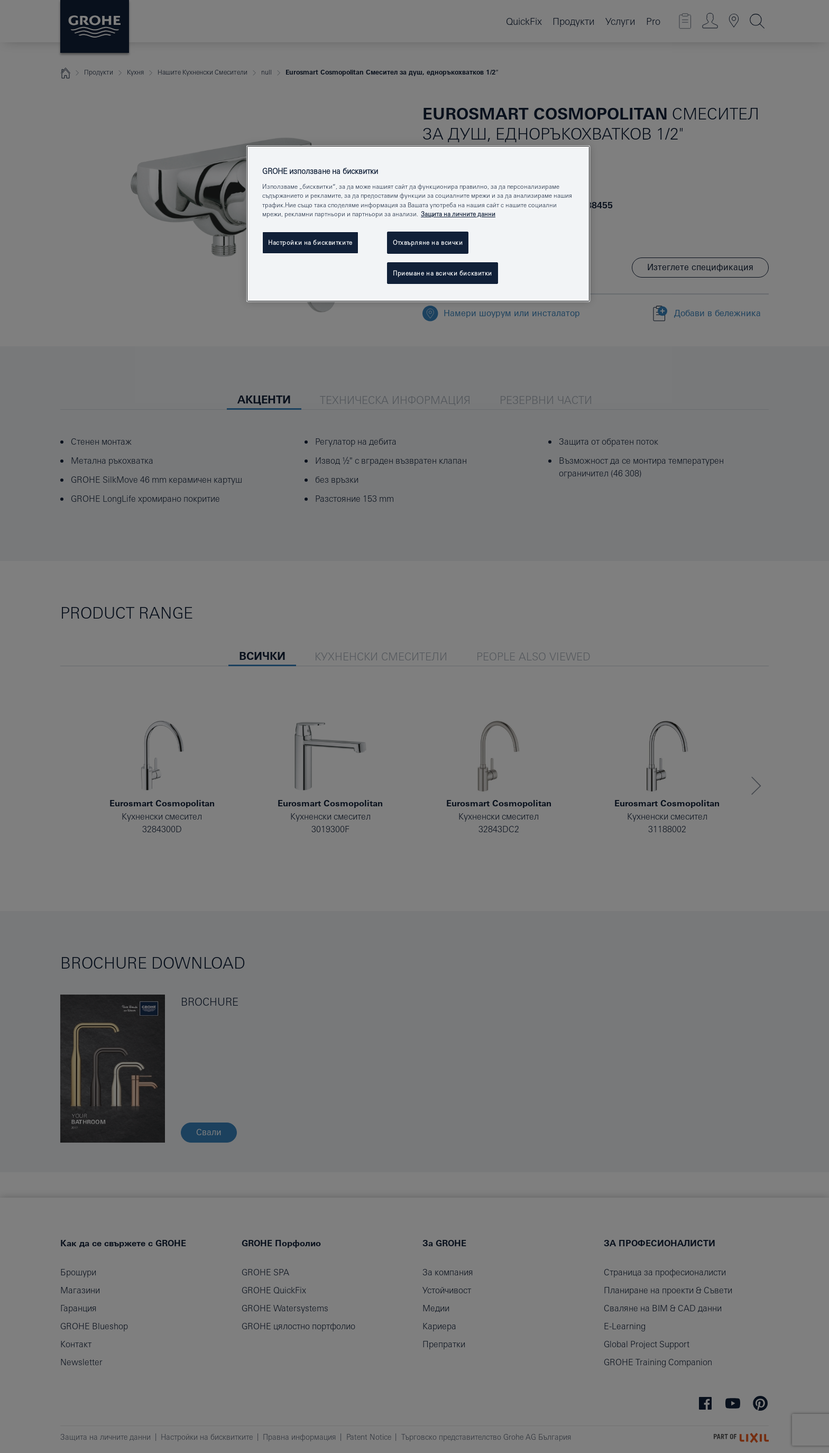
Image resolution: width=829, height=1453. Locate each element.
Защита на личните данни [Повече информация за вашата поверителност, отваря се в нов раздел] (458, 213)
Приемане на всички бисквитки (442, 273)
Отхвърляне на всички (428, 242)
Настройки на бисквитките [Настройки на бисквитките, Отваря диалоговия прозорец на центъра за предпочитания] (310, 242)
